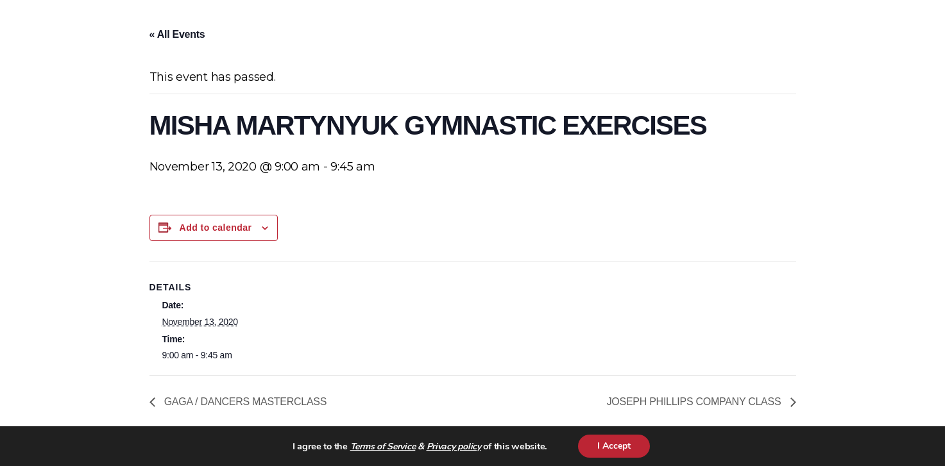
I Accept (614, 446)
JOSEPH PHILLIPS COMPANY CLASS (695, 401)
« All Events (177, 34)
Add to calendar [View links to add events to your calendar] (216, 227)
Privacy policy (454, 446)
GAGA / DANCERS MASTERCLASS (244, 401)
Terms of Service (383, 446)
